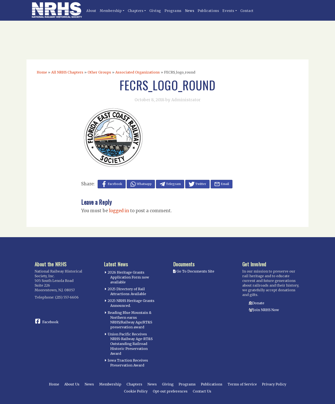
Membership (111, 11)
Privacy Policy (274, 384)
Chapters (136, 11)
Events (228, 11)
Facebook (50, 322)
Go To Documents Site (193, 271)
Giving (155, 11)
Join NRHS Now (266, 310)
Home (42, 72)
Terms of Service (242, 384)
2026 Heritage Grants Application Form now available (128, 277)
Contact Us (202, 391)
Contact (247, 11)
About (91, 11)
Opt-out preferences (170, 391)
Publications (208, 11)
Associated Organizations (137, 72)
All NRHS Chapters (67, 72)
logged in (119, 210)
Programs (173, 11)
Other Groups (99, 72)
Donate (258, 303)
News (189, 11)
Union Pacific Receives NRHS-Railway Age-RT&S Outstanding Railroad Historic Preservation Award (130, 344)
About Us (71, 384)
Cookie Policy (136, 391)
